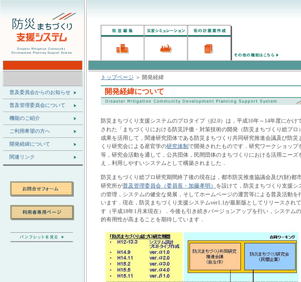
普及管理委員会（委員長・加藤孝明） (169, 186)
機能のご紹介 (24, 118)
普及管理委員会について (37, 105)
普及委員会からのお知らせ (40, 92)
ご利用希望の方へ (29, 131)
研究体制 (178, 146)
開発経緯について (29, 144)
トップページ (117, 77)
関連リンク (22, 157)
